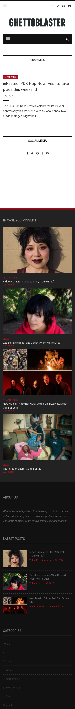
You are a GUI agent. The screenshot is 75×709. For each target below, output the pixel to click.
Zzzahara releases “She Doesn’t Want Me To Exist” (32, 342)
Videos (6, 339)
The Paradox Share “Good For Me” (22, 468)
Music (6, 643)
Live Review (10, 77)
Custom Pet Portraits (14, 182)
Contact (7, 705)
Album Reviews (10, 400)
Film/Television (11, 678)
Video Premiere (10, 278)
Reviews (8, 670)
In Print (7, 696)
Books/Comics (11, 687)
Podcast (8, 661)
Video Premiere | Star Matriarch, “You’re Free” (28, 281)
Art (4, 652)
